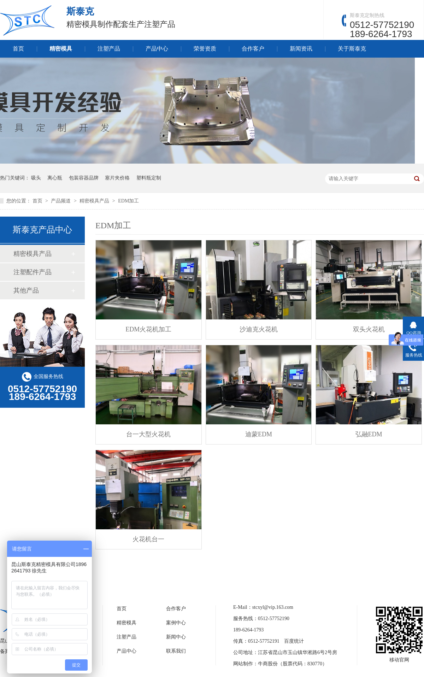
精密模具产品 (95, 201)
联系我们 (176, 651)
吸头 (36, 178)
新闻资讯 (301, 49)
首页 (18, 49)
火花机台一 (148, 539)
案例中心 (176, 622)
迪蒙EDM (258, 434)
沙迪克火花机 (259, 329)
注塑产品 (109, 49)
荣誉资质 (205, 49)
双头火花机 (369, 329)
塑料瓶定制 (148, 178)
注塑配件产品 (32, 272)
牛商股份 (268, 663)
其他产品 (26, 290)
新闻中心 (176, 637)
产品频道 (61, 201)
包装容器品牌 (84, 178)
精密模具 (60, 49)
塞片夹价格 (117, 178)
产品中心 (157, 49)
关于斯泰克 (352, 49)
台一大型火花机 (148, 434)
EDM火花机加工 (148, 329)
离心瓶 (54, 178)
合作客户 (253, 49)
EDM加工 (128, 201)
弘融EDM (368, 434)
